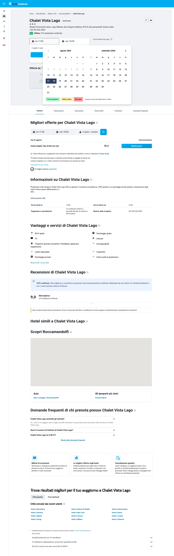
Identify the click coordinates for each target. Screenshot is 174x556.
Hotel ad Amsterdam (119, 509)
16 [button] (83, 75)
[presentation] (111, 39)
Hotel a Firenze (77, 516)
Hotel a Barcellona (38, 509)
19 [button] (60, 81)
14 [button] (71, 75)
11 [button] (54, 75)
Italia (38, 14)
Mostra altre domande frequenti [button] (73, 440)
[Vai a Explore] (4, 31)
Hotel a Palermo (118, 519)
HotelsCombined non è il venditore (92, 537)
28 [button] (71, 87)
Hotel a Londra (117, 516)
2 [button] (82, 63)
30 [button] (83, 87)
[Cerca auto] (4, 21)
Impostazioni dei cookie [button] (39, 165)
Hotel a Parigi (36, 519)
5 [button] (59, 69)
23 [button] (83, 81)
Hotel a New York (77, 513)
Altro (32, 192)
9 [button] (82, 69)
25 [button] (54, 87)
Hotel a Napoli (36, 516)
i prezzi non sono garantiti (83, 531)
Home (31, 14)
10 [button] (48, 75)
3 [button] (48, 69)
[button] (4, 3)
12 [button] (60, 75)
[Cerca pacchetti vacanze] (4, 26)
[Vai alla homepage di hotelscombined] (18, 4)
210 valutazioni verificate (51, 33)
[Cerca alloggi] (4, 16)
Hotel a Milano (76, 519)
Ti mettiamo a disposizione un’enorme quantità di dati (92, 542)
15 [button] (77, 75)
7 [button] (71, 69)
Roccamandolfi (64, 14)
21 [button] (71, 81)
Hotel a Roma (117, 513)
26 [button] (60, 87)
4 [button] (53, 69)
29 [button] (77, 87)
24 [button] (48, 87)
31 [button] (48, 92)
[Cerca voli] (4, 11)
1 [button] (77, 63)
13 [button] (66, 75)
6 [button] (65, 69)
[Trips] (4, 38)
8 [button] (77, 69)
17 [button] (48, 81)
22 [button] (77, 81)
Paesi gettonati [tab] (53, 497)
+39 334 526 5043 (37, 30)
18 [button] (54, 81)
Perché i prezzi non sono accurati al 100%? (92, 546)
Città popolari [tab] (38, 497)
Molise (50, 14)
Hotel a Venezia (37, 513)
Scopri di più (104, 154)
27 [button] (66, 87)
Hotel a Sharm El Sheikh (80, 509)
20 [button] (66, 81)
